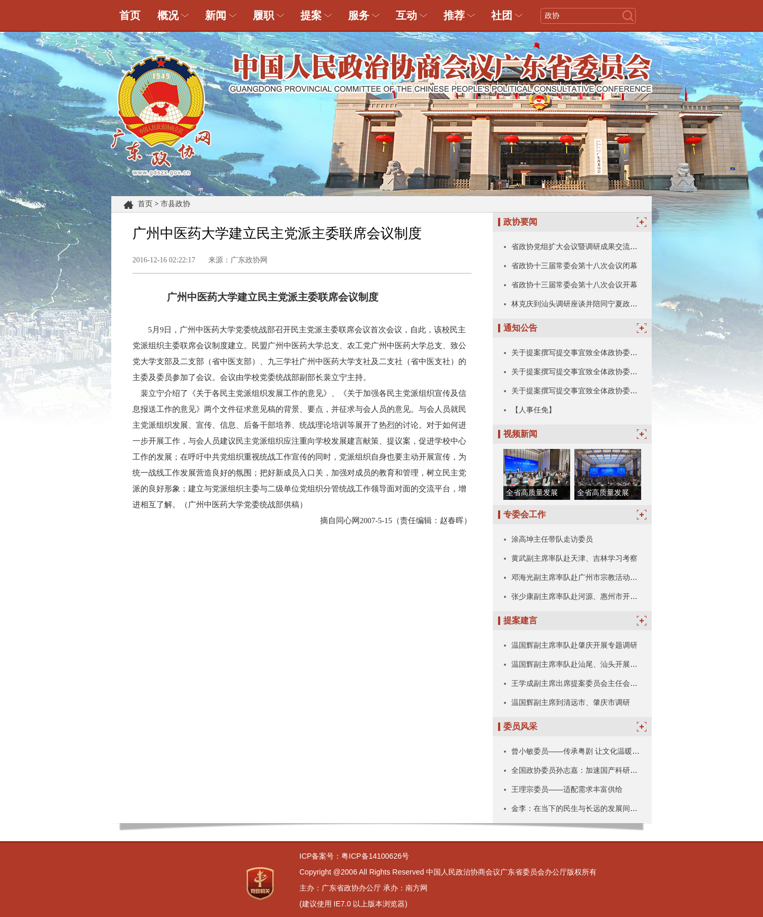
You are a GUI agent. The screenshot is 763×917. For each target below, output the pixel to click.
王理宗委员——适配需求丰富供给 (567, 789)
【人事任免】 (533, 409)
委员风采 (520, 726)
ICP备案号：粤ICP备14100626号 (354, 856)
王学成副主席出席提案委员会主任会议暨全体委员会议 (600, 683)
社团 (501, 15)
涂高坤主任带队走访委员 (552, 539)
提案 (311, 15)
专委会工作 (524, 514)
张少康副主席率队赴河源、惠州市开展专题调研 (589, 596)
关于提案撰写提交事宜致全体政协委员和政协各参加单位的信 (611, 352)
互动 (406, 15)
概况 (168, 15)
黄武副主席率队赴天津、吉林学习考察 (574, 558)
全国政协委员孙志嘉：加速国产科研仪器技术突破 (593, 770)
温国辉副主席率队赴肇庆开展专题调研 (574, 645)
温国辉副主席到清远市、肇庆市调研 (570, 702)
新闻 (215, 15)
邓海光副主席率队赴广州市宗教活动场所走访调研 (593, 577)
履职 (263, 15)
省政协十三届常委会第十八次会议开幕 (574, 284)
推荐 (454, 15)
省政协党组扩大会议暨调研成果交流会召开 (581, 246)
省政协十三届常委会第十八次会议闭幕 (574, 265)
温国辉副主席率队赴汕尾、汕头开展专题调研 (585, 664)
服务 (358, 15)
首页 (129, 15)
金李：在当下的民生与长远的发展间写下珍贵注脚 (593, 808)
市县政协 (175, 204)
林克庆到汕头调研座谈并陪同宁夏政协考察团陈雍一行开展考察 (615, 303)
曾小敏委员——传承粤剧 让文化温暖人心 (579, 751)
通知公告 (520, 327)
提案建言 (520, 620)
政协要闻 (520, 221)
